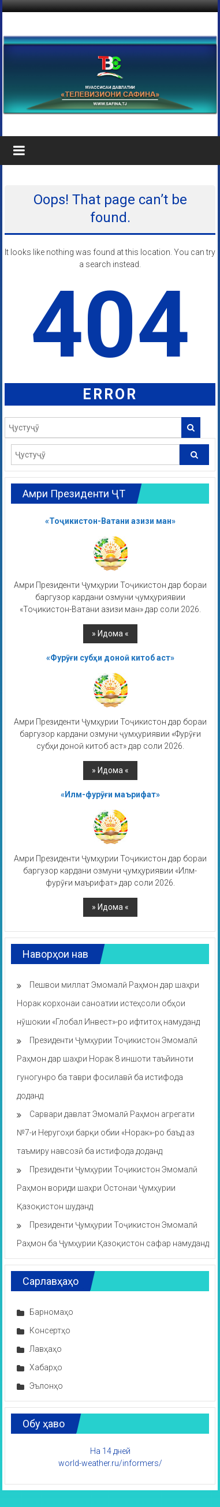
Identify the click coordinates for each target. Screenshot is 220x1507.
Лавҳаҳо (45, 1349)
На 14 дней (110, 1451)
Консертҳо (49, 1330)
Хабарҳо (45, 1367)
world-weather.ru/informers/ (110, 1463)
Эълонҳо (46, 1385)
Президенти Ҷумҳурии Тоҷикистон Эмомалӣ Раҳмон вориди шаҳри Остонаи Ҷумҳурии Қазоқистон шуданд (107, 1188)
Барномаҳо (51, 1312)
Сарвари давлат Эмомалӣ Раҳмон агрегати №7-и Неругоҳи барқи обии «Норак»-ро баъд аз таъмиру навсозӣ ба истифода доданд (106, 1132)
